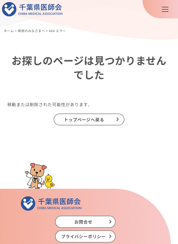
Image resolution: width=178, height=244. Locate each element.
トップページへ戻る (84, 119)
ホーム (9, 30)
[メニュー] (165, 9)
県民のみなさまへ (31, 30)
